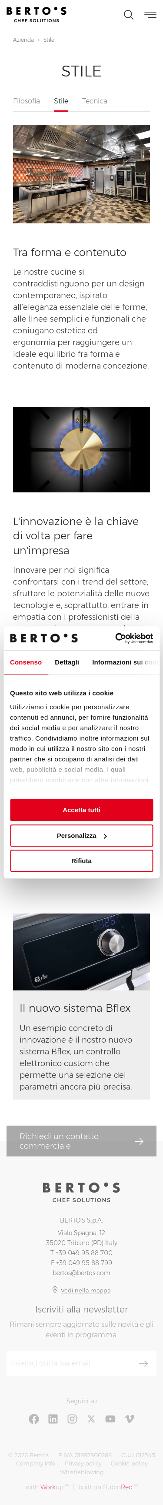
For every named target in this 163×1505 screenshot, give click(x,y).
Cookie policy (129, 1463)
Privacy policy (83, 1463)
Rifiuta (81, 860)
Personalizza (82, 835)
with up (47, 1487)
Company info (35, 1463)
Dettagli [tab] (67, 662)
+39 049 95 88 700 (84, 1253)
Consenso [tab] (26, 662)
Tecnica (94, 101)
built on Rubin (108, 1487)
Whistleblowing (81, 1471)
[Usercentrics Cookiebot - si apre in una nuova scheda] (116, 638)
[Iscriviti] (143, 1364)
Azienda (23, 40)
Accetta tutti (81, 810)
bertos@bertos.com (81, 1273)
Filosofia (26, 101)
